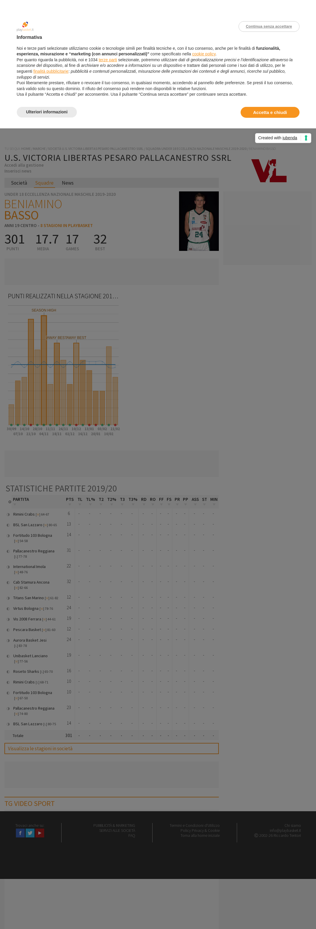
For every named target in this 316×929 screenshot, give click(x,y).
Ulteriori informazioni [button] (47, 112)
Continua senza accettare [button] (269, 26)
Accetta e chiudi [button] (270, 112)
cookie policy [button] (203, 54)
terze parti (108, 59)
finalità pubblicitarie (50, 71)
